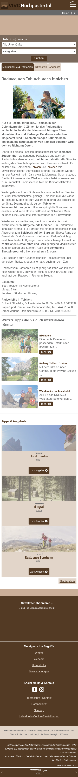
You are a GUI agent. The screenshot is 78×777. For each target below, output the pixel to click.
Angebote (54, 66)
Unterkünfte (39, 665)
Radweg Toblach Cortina (53, 363)
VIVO (30, 5)
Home (65, 13)
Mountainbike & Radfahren (17, 66)
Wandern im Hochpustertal (54, 391)
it (75, 13)
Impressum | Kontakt (39, 697)
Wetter (39, 652)
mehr (44, 352)
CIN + (39, 773)
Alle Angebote (67, 581)
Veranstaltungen (39, 671)
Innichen (52, 167)
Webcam (39, 659)
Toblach (36, 167)
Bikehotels (41, 66)
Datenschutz (39, 704)
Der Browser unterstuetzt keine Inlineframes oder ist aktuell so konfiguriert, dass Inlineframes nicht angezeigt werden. (37, 632)
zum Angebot (39, 470)
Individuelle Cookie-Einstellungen (39, 716)
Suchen (39, 58)
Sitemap (39, 710)
